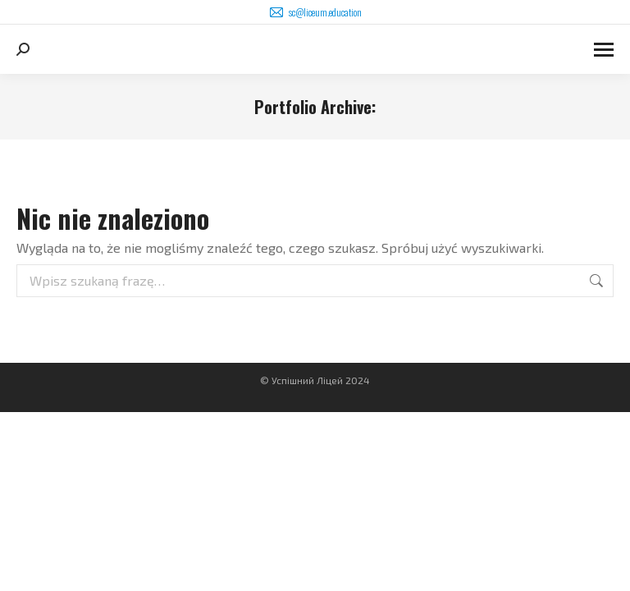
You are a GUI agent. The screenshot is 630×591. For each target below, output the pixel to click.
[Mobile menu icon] (604, 49)
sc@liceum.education (315, 12)
